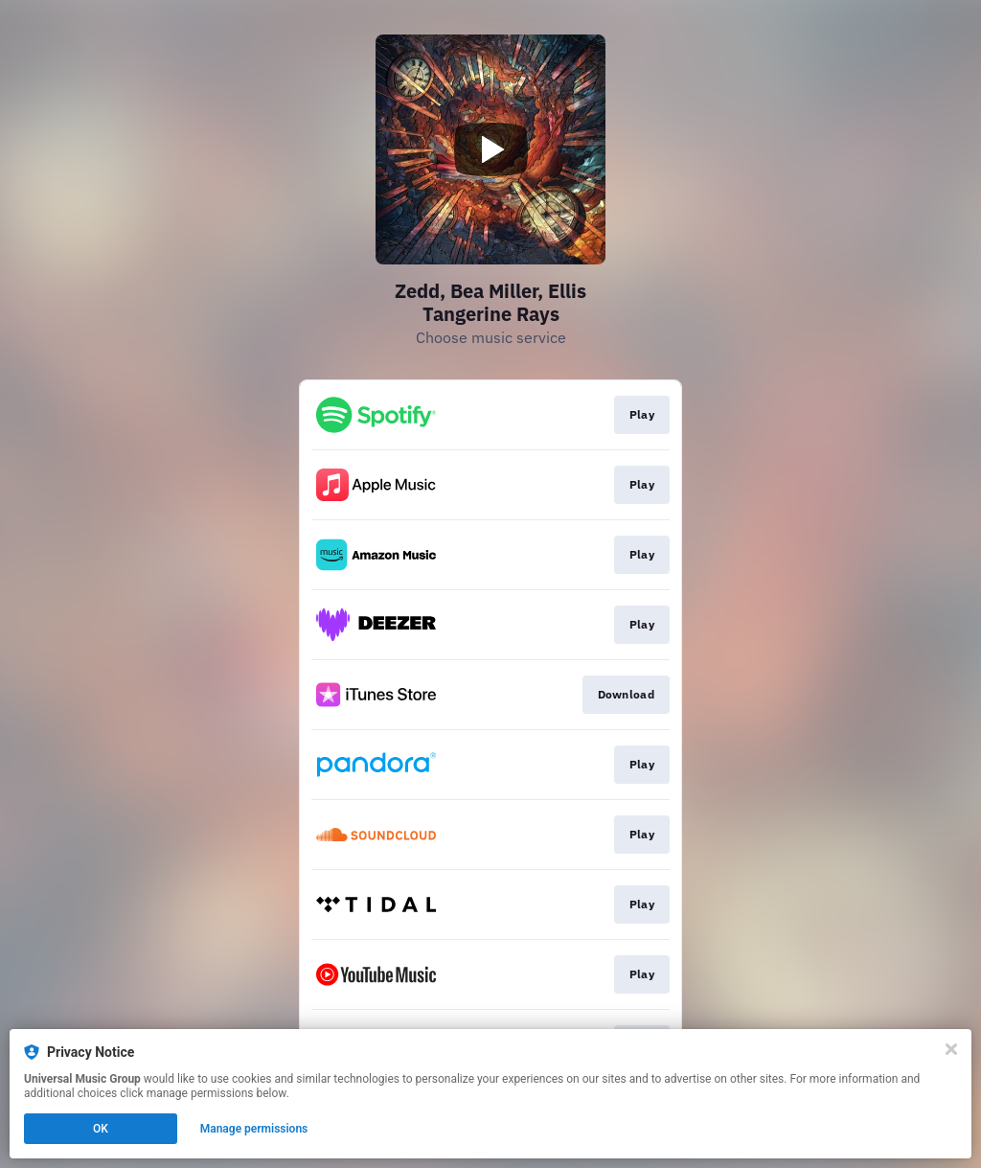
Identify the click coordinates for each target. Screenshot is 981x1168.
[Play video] (490, 149)
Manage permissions (254, 1128)
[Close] (951, 1049)
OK (100, 1128)
